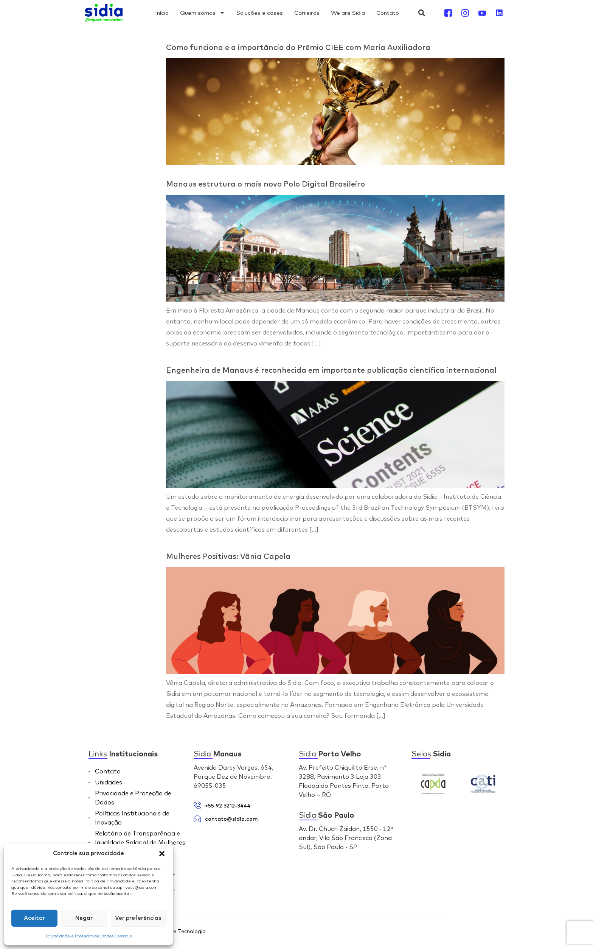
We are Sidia (348, 12)
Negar (84, 918)
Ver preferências (138, 918)
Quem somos (202, 12)
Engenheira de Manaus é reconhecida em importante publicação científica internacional (331, 370)
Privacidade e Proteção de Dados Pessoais (89, 935)
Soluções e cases (259, 12)
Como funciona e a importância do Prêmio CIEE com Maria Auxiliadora (298, 47)
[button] (162, 853)
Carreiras (307, 12)
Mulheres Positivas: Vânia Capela (228, 556)
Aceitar (34, 918)
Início (162, 12)
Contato (387, 12)
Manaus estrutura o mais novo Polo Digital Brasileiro (265, 184)
